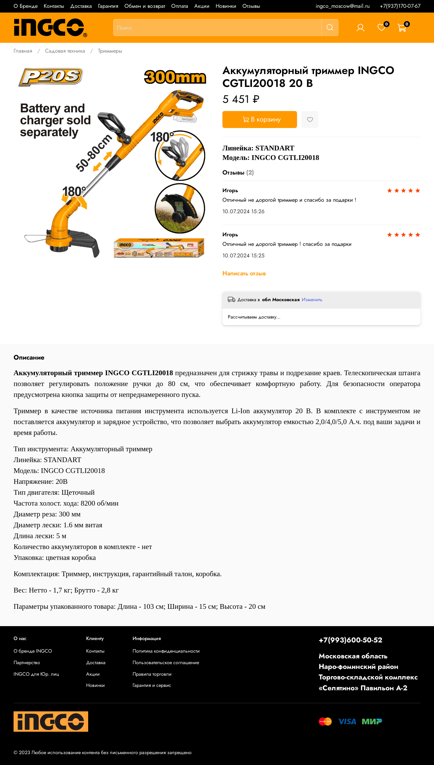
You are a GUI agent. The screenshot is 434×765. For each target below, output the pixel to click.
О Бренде (26, 6)
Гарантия (108, 6)
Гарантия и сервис (152, 685)
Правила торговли (152, 674)
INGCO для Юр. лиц (36, 674)
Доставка (81, 6)
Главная (23, 51)
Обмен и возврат (144, 6)
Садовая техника (65, 51)
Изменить (312, 299)
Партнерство (27, 662)
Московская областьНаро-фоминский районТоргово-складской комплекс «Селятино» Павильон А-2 (368, 672)
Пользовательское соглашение (166, 662)
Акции (202, 6)
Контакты (54, 6)
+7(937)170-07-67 (400, 6)
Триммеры (110, 51)
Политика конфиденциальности (166, 651)
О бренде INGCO (33, 651)
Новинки (226, 6)
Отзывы (251, 6)
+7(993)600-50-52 (350, 640)
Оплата (179, 6)
